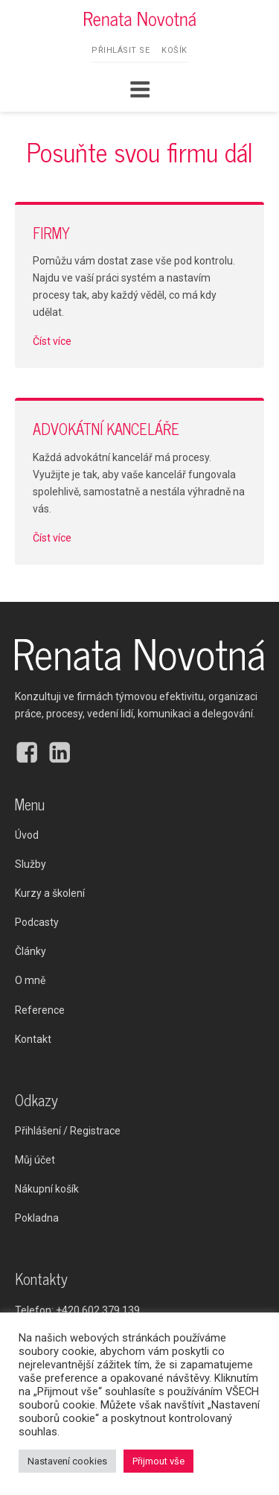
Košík (174, 50)
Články (30, 951)
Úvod (27, 835)
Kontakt (33, 1039)
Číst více (52, 341)
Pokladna (37, 1218)
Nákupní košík (47, 1189)
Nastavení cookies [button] (67, 1461)
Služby (30, 864)
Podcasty (37, 922)
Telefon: (77, 1310)
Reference (40, 1010)
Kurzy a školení (50, 893)
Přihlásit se (121, 50)
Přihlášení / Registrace (68, 1131)
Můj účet (35, 1160)
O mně (30, 980)
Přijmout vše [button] (158, 1461)
